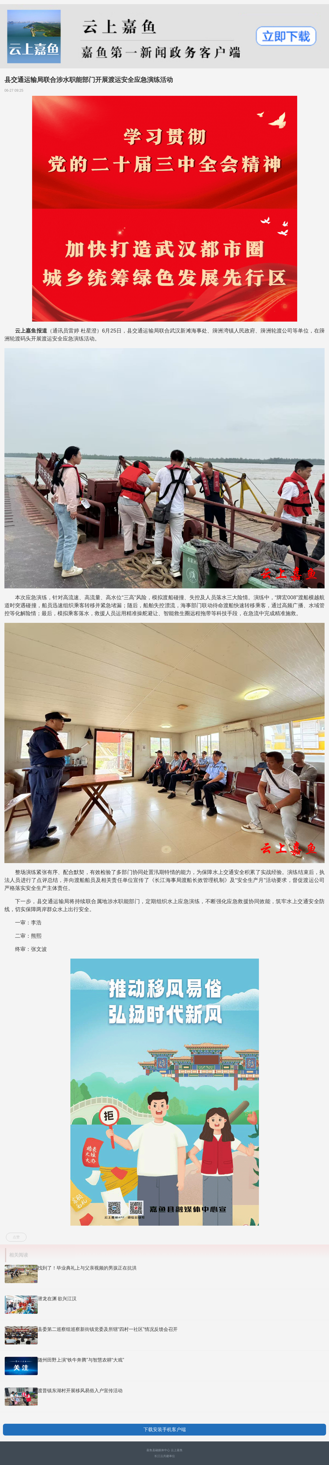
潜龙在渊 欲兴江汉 (57, 1298)
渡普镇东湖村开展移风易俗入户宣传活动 (80, 1390)
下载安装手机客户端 (164, 1429)
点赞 (16, 1237)
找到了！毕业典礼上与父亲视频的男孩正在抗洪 (87, 1267)
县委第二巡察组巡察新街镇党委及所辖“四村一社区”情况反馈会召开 (108, 1329)
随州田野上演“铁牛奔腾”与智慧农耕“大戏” (81, 1359)
